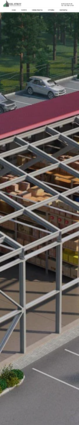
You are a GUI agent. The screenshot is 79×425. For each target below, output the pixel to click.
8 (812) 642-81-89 (66, 4)
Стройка (51, 10)
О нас (14, 10)
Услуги (24, 10)
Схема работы (37, 10)
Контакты (63, 10)
